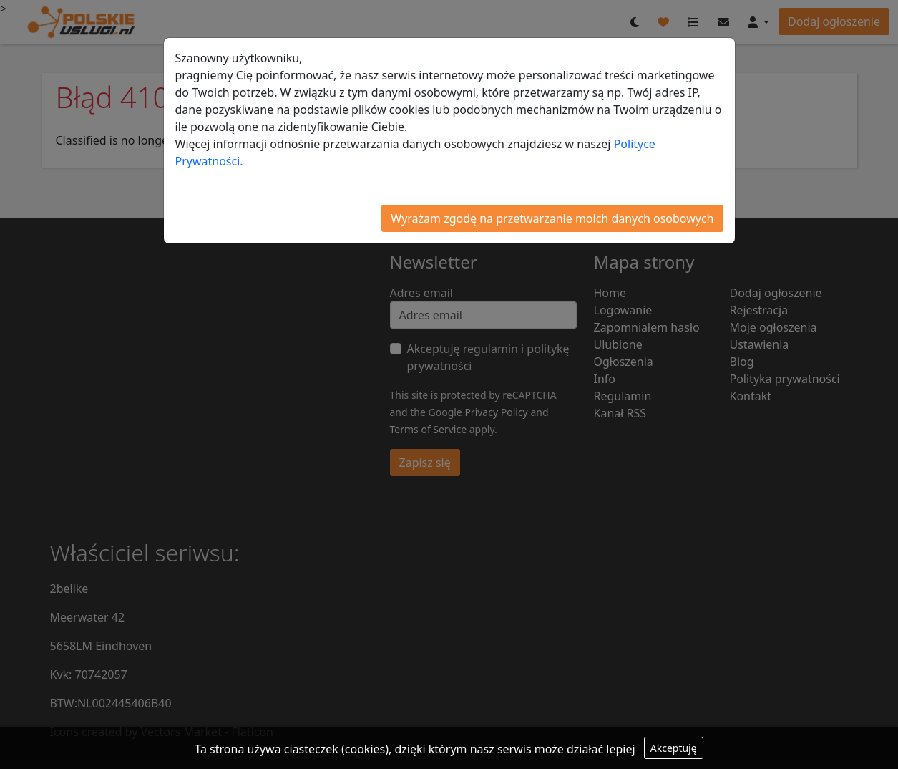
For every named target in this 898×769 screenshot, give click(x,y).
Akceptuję (673, 748)
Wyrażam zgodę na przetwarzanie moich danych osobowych (552, 218)
